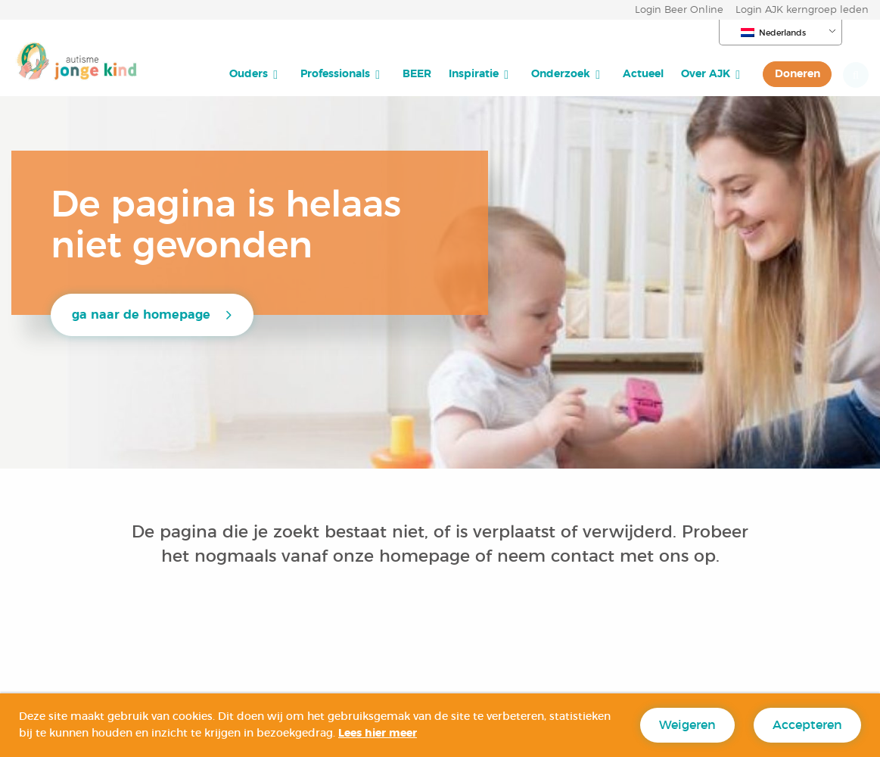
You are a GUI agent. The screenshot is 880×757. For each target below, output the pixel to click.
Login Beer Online (679, 10)
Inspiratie (474, 73)
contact (582, 556)
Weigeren (687, 725)
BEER (417, 73)
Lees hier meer (377, 733)
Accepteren (807, 725)
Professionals (335, 73)
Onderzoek (560, 73)
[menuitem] (256, 74)
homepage (427, 556)
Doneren (797, 73)
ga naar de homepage (141, 315)
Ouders (248, 73)
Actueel (643, 73)
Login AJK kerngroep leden (802, 10)
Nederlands (773, 32)
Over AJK (705, 73)
